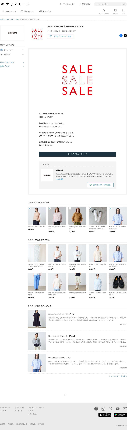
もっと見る (60, 179)
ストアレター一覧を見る (119, 376)
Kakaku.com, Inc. (122, 425)
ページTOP (65, 395)
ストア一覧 (18, 411)
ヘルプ (31, 411)
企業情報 (2, 424)
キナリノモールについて (37, 408)
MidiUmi (59, 170)
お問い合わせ (5, 66)
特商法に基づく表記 (7, 62)
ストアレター (15, 19)
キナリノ (3, 411)
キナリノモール (4, 19)
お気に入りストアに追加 (62, 36)
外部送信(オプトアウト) (37, 424)
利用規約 (11, 424)
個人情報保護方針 (21, 424)
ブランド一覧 (19, 408)
